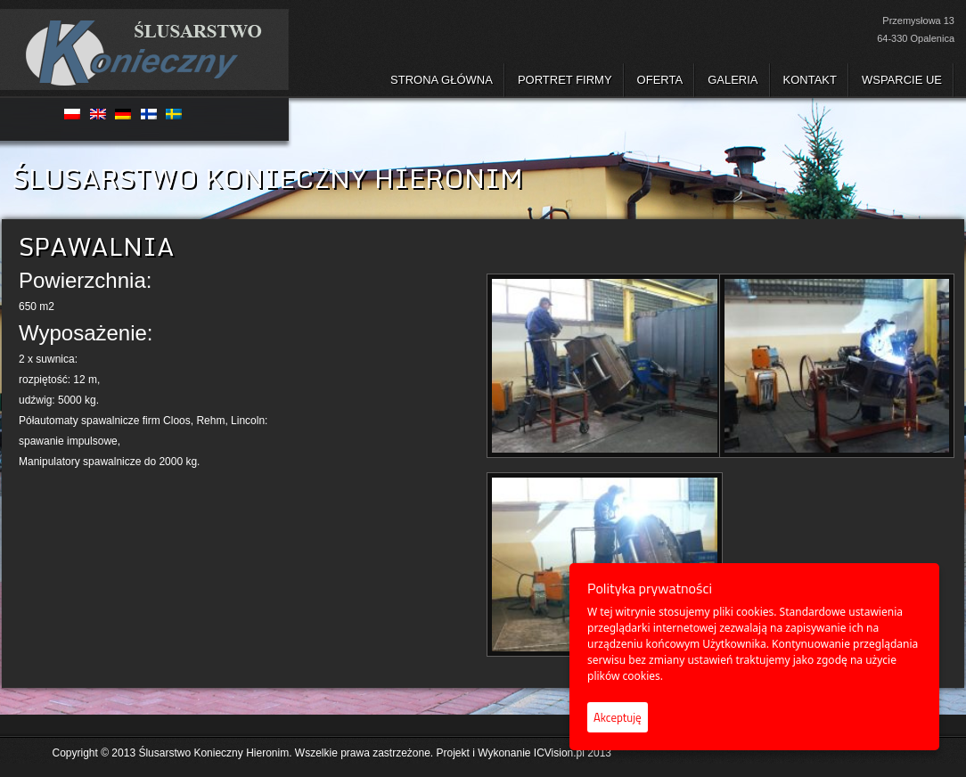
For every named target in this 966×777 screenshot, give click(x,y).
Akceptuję (618, 717)
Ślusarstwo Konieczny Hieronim (213, 753)
